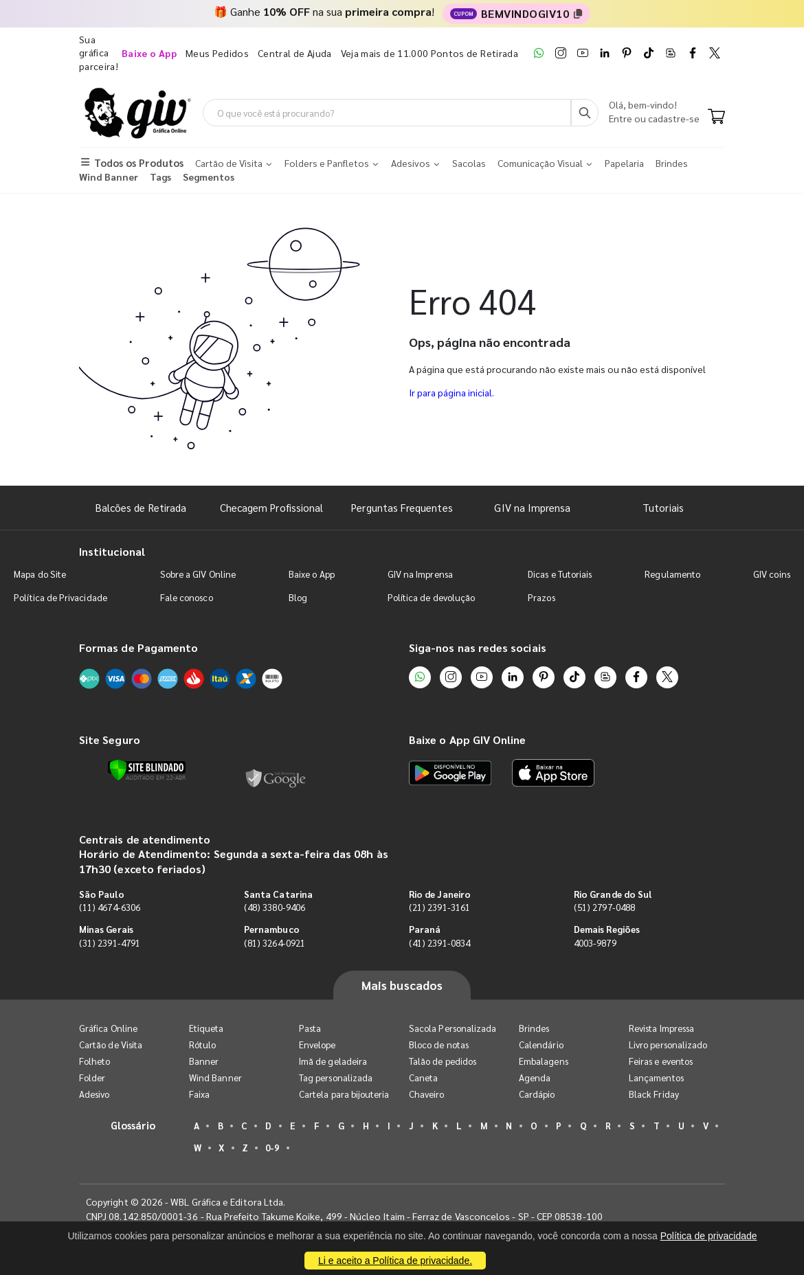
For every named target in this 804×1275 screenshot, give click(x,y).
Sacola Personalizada (452, 1028)
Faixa (199, 1094)
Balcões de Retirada (141, 507)
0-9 (272, 1147)
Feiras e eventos (661, 1061)
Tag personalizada (335, 1077)
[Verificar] (146, 770)
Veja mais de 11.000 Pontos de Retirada (429, 53)
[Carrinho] (716, 117)
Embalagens (543, 1061)
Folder (92, 1077)
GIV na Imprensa (532, 507)
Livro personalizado (668, 1044)
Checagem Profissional (271, 507)
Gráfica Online (108, 1028)
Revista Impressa (661, 1028)
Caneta (423, 1077)
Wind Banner (215, 1077)
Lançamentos (656, 1077)
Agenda (534, 1077)
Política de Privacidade (60, 597)
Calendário (541, 1044)
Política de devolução (431, 597)
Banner (204, 1061)
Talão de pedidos (442, 1061)
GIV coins (771, 574)
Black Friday (654, 1094)
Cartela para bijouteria (344, 1094)
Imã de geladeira (333, 1061)
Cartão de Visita (110, 1044)
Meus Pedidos (217, 53)
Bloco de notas (439, 1044)
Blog (298, 597)
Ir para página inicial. (451, 392)
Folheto (94, 1061)
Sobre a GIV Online (198, 574)
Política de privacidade (708, 1235)
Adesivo (94, 1094)
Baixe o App (312, 574)
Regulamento (672, 574)
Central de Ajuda (295, 53)
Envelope (317, 1044)
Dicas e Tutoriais (560, 574)
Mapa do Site (40, 574)
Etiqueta (206, 1028)
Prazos (541, 597)
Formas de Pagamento (138, 647)
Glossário (133, 1124)
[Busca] (585, 112)
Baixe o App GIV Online (467, 739)
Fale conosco (186, 597)
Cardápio (537, 1094)
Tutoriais (663, 507)
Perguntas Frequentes (401, 507)
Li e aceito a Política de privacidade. (395, 1260)
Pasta (310, 1028)
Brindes (534, 1028)
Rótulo (202, 1044)
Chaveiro (427, 1094)
